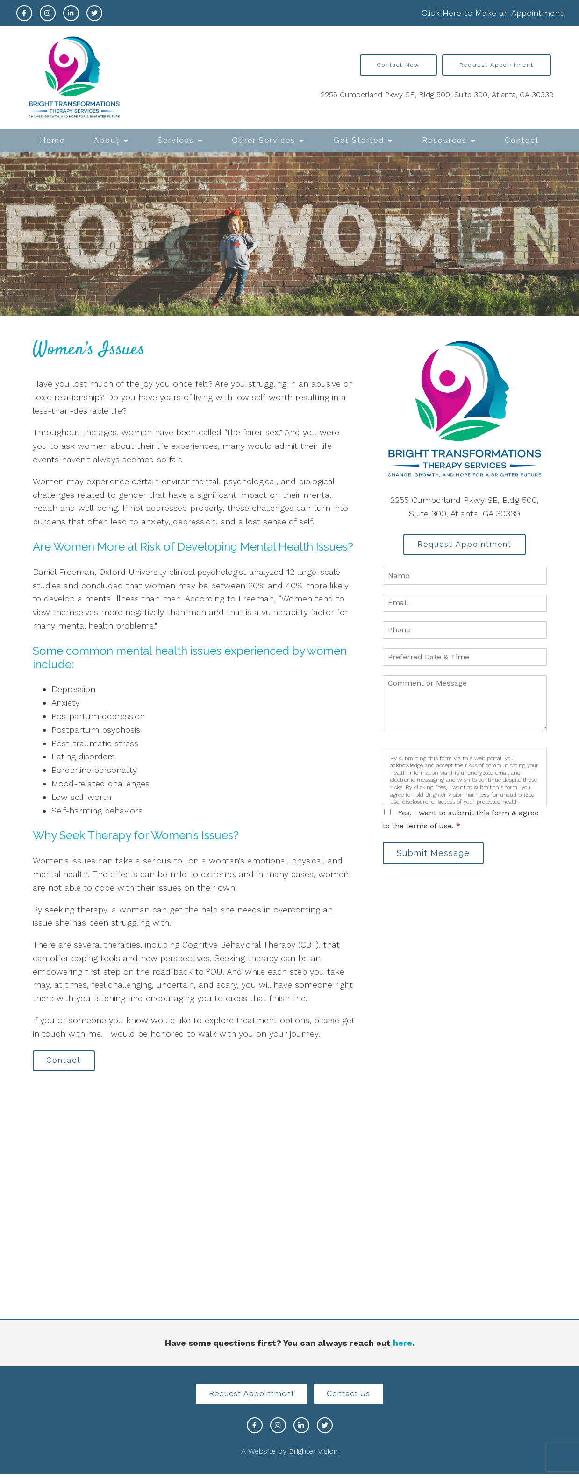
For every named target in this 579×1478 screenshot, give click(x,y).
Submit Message (436, 856)
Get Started (359, 140)
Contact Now (398, 65)
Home (52, 140)
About (106, 140)
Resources (444, 140)
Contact (522, 140)
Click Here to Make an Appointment (492, 13)
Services (175, 140)
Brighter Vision (313, 1455)
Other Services (263, 140)
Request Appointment (496, 65)
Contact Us (352, 1397)
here (402, 1345)
